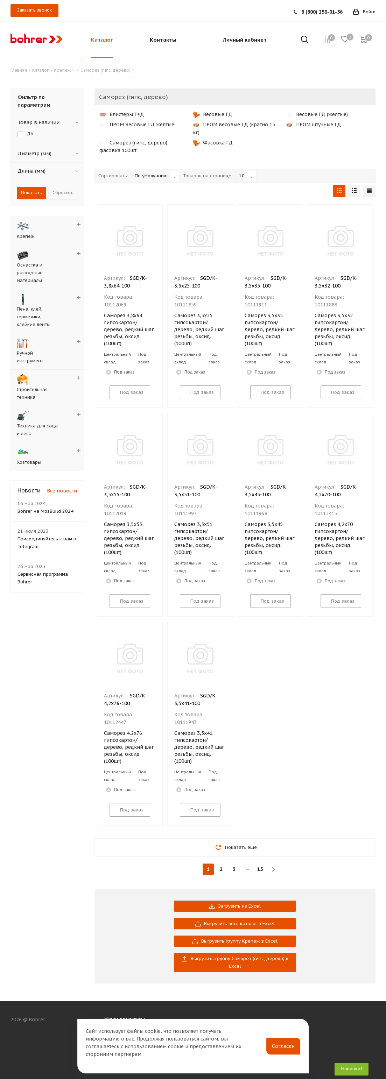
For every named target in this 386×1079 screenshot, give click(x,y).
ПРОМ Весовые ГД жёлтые (136, 124)
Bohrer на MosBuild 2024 (45, 511)
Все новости (62, 491)
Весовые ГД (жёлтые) (317, 114)
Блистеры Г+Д (121, 114)
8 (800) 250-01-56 (322, 12)
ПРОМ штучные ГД (313, 124)
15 (260, 869)
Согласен (283, 1046)
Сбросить (62, 193)
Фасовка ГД (213, 143)
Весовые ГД (212, 114)
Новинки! (351, 1069)
